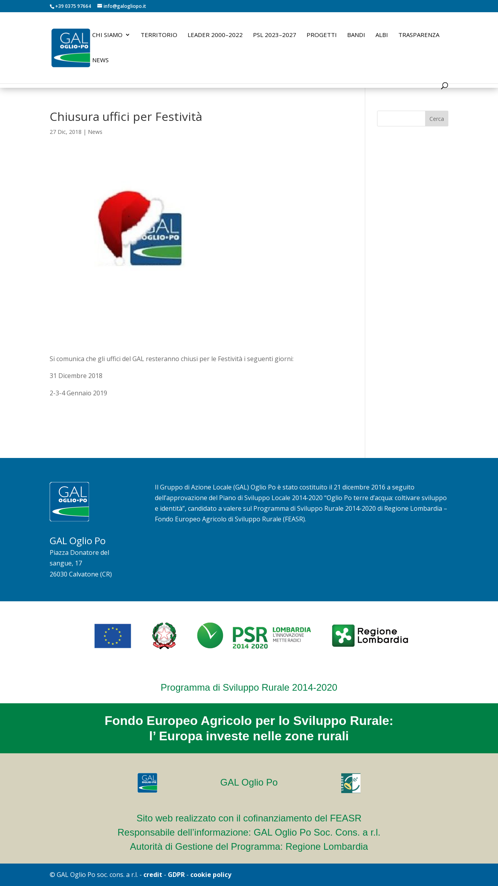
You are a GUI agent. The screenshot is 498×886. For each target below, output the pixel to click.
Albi (381, 35)
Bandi (356, 35)
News (100, 60)
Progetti (322, 35)
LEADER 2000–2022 (215, 35)
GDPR (176, 874)
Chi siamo (107, 35)
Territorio (159, 35)
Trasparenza (418, 35)
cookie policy (210, 874)
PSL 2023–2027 (274, 35)
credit (152, 874)
